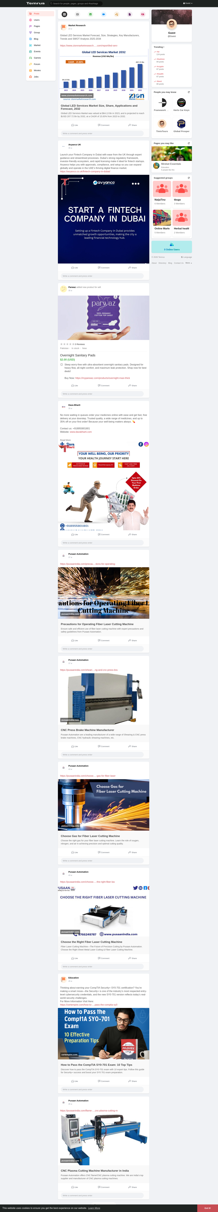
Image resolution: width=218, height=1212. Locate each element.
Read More (65, 440)
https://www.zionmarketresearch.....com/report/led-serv (88, 45)
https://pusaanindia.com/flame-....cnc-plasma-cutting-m (89, 1110)
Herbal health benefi (185, 228)
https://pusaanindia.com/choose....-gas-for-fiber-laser (88, 776)
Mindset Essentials (171, 164)
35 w (70, 148)
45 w (70, 981)
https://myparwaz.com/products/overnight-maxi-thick (102, 378)
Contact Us (178, 263)
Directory (162, 263)
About (154, 263)
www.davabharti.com (81, 432)
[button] (76, 3)
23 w (70, 29)
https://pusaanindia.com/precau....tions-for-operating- (88, 564)
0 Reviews (80, 344)
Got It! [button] (208, 1208)
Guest (171, 32)
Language (186, 257)
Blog (170, 263)
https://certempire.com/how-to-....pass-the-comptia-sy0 (88, 1004)
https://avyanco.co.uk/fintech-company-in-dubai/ (85, 171)
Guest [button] (187, 3)
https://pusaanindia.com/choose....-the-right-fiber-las (87, 882)
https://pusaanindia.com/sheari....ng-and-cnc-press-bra (89, 670)
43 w (70, 769)
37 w (70, 557)
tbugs (177, 199)
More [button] (189, 263)
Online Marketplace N (165, 228)
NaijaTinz (159, 199)
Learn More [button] (94, 1208)
